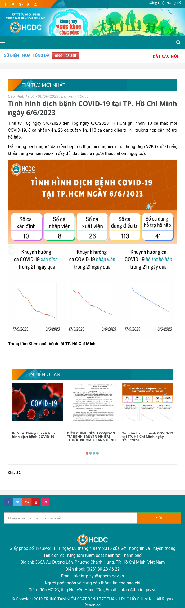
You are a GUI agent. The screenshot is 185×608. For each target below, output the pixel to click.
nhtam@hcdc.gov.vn (137, 589)
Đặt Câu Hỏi (165, 56)
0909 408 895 (65, 56)
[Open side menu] (2, 42)
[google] (20, 4)
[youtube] (28, 4)
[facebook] (5, 4)
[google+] (26, 502)
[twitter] (13, 4)
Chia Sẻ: (14, 472)
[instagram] (35, 4)
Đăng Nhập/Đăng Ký (165, 2)
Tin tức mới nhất (43, 85)
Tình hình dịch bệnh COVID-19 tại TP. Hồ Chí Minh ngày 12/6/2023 (147, 436)
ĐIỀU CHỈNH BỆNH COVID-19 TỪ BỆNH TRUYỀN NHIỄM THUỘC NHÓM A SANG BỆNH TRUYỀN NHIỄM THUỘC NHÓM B (91, 440)
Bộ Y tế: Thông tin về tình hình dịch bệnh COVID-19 (33, 435)
